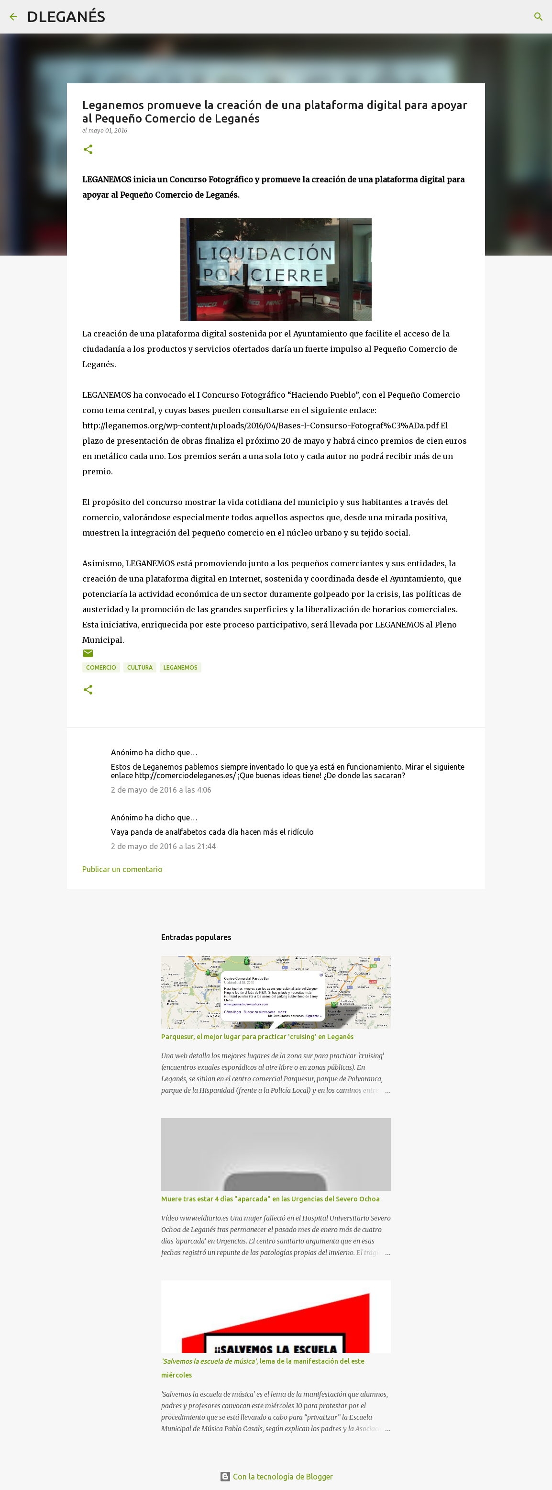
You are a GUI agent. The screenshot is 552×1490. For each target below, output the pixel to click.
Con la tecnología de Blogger (276, 1476)
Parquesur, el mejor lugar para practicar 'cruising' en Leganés (257, 1037)
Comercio (101, 667)
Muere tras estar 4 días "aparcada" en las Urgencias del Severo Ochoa (270, 1199)
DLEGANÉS (66, 16)
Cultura (140, 667)
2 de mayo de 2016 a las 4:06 (161, 789)
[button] (88, 150)
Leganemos (181, 667)
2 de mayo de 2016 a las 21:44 (163, 846)
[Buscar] (118, 16)
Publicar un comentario (122, 869)
